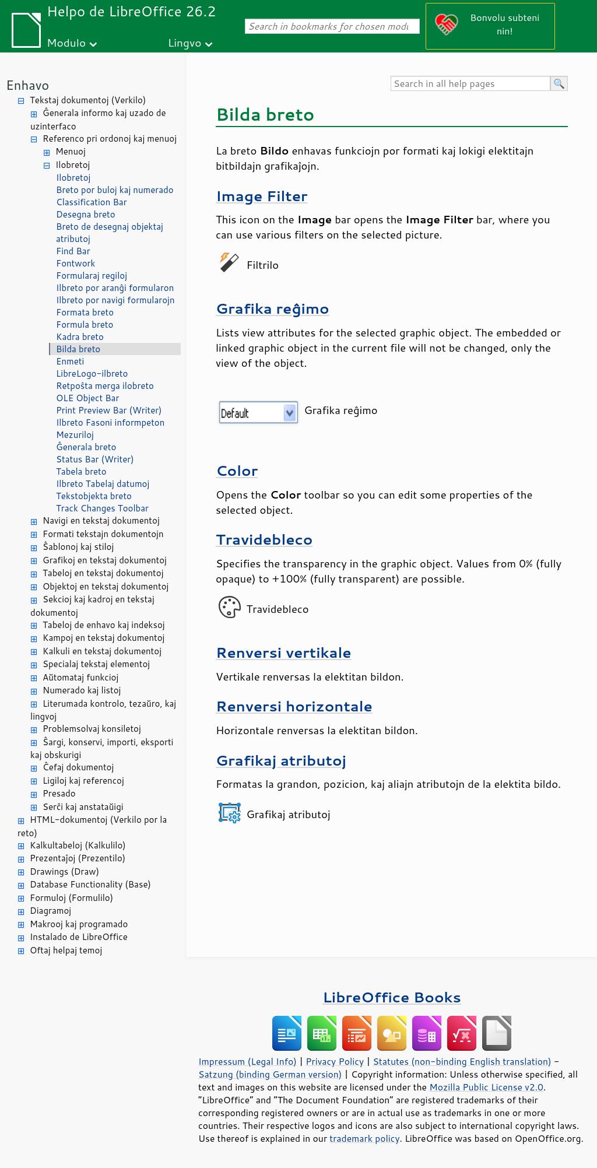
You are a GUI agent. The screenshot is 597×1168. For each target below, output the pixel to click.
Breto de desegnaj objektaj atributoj (109, 232)
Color (237, 470)
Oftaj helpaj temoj (66, 950)
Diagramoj (50, 910)
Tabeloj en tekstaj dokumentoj (103, 573)
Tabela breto (81, 471)
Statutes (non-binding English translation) (462, 1061)
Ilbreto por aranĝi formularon (115, 288)
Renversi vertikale (284, 652)
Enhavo (27, 85)
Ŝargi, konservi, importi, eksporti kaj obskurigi (101, 749)
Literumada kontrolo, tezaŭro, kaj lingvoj (103, 710)
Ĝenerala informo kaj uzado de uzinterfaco (98, 119)
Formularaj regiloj (91, 275)
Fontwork (75, 263)
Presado (59, 793)
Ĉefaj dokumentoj (78, 767)
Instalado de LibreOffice (79, 937)
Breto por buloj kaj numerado (115, 190)
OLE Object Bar (87, 398)
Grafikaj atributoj (281, 760)
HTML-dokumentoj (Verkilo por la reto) (92, 826)
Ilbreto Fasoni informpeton (110, 422)
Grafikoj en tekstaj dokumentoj (105, 560)
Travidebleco (264, 539)
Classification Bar (91, 202)
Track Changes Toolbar (102, 508)
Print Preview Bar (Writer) (109, 410)
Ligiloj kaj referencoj (83, 780)
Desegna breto (85, 214)
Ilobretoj (72, 165)
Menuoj (70, 151)
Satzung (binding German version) (270, 1074)
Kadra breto (80, 337)
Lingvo (185, 42)
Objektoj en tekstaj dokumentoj (105, 586)
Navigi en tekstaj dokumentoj (101, 520)
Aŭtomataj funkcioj (80, 677)
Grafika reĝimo (272, 308)
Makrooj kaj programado (79, 924)
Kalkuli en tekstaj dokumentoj (102, 651)
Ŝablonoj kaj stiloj (78, 547)
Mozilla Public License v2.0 (486, 1087)
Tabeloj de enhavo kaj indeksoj (104, 625)
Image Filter (262, 195)
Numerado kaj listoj (82, 690)
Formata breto (85, 312)
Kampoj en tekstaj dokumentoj (103, 638)
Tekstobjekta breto (94, 496)
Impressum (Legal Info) (247, 1061)
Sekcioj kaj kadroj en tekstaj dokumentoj (92, 606)
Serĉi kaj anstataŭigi (83, 807)
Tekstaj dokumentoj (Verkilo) (88, 100)
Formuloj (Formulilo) (71, 898)
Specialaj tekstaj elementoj (96, 664)
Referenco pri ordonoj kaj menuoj (110, 138)
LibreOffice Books (391, 997)
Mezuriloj (75, 435)
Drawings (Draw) (64, 871)
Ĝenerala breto (86, 447)
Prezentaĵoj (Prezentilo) (77, 858)
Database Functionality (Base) (90, 884)
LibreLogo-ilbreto (92, 373)
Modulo (66, 42)
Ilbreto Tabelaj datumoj (102, 484)
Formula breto (84, 324)
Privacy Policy (334, 1061)
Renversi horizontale (294, 706)
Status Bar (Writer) (95, 459)
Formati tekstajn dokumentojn (103, 534)
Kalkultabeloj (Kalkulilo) (78, 845)
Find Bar (73, 251)
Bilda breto (78, 349)
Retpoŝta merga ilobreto (105, 386)
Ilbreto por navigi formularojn (115, 300)
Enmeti (70, 361)
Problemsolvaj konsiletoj (92, 728)
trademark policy (364, 1138)
